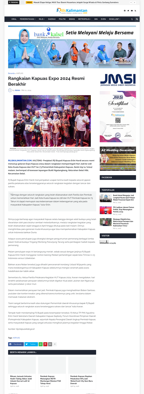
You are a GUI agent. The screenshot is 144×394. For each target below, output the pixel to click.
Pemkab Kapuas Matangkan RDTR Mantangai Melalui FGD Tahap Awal (50, 380)
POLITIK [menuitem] (62, 19)
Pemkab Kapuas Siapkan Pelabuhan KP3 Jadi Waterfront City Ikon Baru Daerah (81, 380)
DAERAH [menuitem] (51, 19)
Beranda (11, 73)
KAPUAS (19, 73)
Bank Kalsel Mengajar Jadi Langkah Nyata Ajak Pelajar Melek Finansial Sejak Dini (124, 197)
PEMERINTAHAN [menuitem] (27, 19)
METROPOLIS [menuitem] (84, 19)
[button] (131, 2)
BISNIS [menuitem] (72, 19)
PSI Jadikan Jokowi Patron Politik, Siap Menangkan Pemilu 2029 (123, 209)
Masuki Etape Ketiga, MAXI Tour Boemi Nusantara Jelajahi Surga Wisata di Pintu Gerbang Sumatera (76, 2)
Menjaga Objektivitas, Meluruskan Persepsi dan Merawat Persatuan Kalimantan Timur (123, 222)
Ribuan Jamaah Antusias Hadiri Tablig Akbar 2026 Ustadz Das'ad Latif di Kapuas (21, 380)
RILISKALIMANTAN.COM (20, 160)
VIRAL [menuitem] (14, 19)
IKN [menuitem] (96, 19)
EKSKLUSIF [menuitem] (114, 19)
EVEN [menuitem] (103, 19)
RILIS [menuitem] (41, 19)
